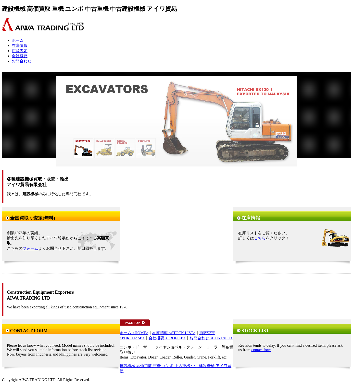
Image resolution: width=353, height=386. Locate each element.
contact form (261, 350)
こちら (260, 238)
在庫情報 (19, 45)
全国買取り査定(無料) (32, 218)
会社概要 (19, 56)
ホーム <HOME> (134, 333)
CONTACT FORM (29, 330)
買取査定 (19, 51)
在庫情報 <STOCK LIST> (173, 333)
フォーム (30, 248)
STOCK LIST (255, 330)
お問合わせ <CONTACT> (211, 338)
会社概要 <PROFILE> (167, 338)
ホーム (18, 40)
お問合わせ (21, 61)
